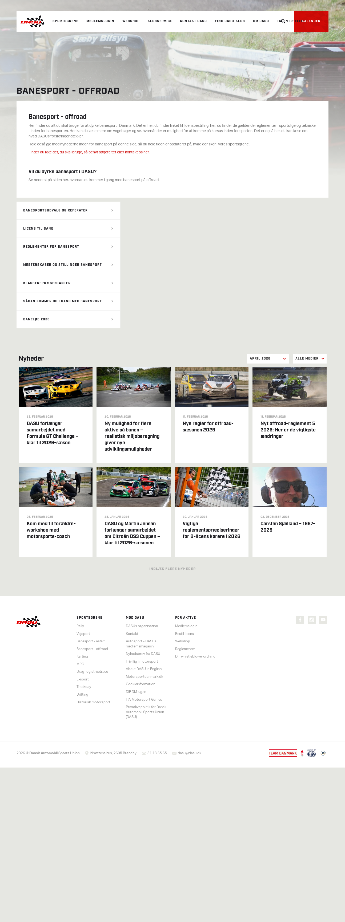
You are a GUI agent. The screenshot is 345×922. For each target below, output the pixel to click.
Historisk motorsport (93, 702)
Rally (80, 626)
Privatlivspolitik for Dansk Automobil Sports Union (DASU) (146, 712)
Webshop (131, 21)
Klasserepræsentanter (47, 283)
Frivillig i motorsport (142, 662)
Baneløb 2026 (36, 319)
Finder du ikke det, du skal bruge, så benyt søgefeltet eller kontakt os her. (89, 152)
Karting (82, 656)
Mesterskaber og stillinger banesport (62, 265)
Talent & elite (291, 21)
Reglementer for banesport (51, 247)
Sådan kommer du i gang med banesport (62, 301)
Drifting (82, 695)
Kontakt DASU (193, 21)
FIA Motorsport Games (144, 700)
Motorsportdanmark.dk (144, 677)
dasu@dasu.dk (189, 753)
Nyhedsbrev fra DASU (143, 654)
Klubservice (160, 21)
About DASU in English (144, 669)
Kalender (311, 21)
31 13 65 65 (157, 753)
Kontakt (132, 634)
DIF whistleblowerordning (195, 656)
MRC (80, 664)
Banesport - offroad (92, 649)
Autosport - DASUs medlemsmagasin (141, 644)
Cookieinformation (140, 684)
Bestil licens (184, 634)
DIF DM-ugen (136, 692)
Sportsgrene (65, 21)
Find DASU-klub (230, 21)
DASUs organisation (142, 626)
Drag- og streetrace (92, 672)
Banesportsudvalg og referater (55, 211)
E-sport (83, 679)
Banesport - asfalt (91, 641)
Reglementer (185, 649)
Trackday (84, 687)
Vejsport (83, 634)
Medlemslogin (100, 21)
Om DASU (261, 21)
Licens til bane (38, 229)
